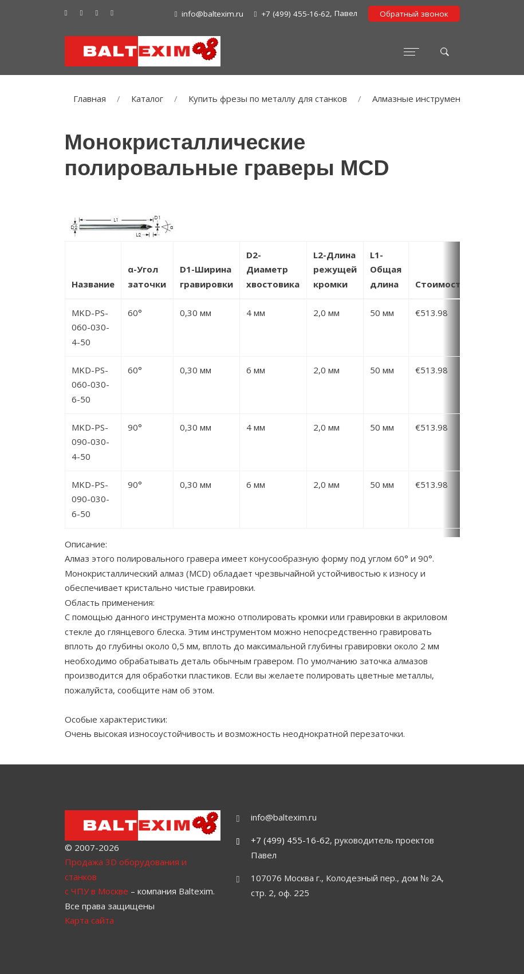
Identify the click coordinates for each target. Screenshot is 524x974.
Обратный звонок (414, 14)
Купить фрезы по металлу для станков (267, 98)
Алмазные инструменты (421, 98)
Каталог (147, 98)
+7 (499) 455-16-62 (290, 840)
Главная (89, 98)
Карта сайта (89, 920)
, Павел (305, 14)
